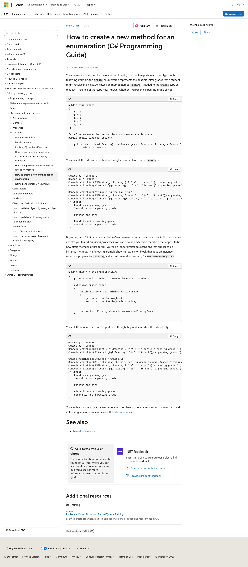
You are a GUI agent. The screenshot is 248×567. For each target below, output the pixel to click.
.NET (78, 25)
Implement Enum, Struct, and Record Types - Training (94, 514)
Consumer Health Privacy (99, 556)
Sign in (240, 4)
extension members (163, 407)
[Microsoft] (6, 4)
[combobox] (31, 33)
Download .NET (233, 13)
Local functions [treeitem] (23, 142)
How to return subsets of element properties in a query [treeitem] (30, 238)
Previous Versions (31, 556)
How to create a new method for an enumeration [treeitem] (34, 177)
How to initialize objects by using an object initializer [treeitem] (35, 210)
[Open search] (231, 5)
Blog (47, 556)
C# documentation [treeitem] (17, 39)
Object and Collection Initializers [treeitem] (29, 203)
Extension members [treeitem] (22, 193)
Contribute (61, 556)
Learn (69, 25)
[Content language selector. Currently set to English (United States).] (20, 548)
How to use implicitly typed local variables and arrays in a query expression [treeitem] (32, 156)
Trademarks (143, 556)
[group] (124, 128)
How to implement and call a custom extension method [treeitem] (34, 167)
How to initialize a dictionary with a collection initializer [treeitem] (30, 219)
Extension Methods (84, 431)
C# (85, 25)
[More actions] (179, 26)
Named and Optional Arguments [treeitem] (32, 183)
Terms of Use (126, 556)
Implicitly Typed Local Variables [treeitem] (31, 147)
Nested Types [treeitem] (19, 226)
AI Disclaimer (11, 556)
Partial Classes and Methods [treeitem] (27, 231)
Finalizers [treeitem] (17, 198)
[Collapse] (53, 26)
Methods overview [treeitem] (25, 137)
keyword (125, 412)
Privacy (75, 556)
